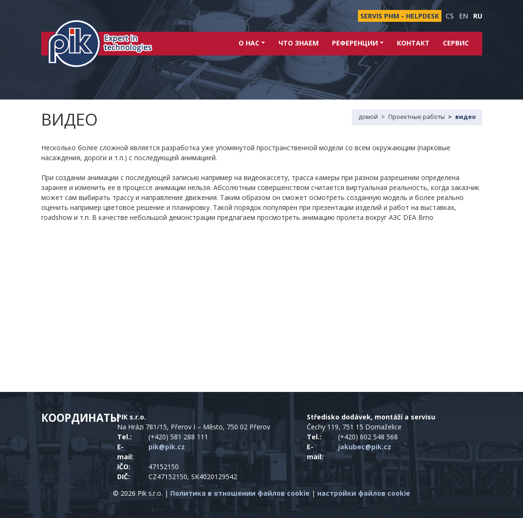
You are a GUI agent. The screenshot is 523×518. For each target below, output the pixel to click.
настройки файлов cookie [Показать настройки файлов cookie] (363, 493)
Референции (358, 42)
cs (450, 15)
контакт (413, 42)
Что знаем (298, 42)
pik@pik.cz (166, 446)
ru (477, 15)
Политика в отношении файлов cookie (240, 493)
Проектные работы (416, 117)
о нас (252, 42)
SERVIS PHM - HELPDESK (399, 15)
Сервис (456, 42)
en (463, 15)
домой (368, 117)
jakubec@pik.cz (364, 446)
